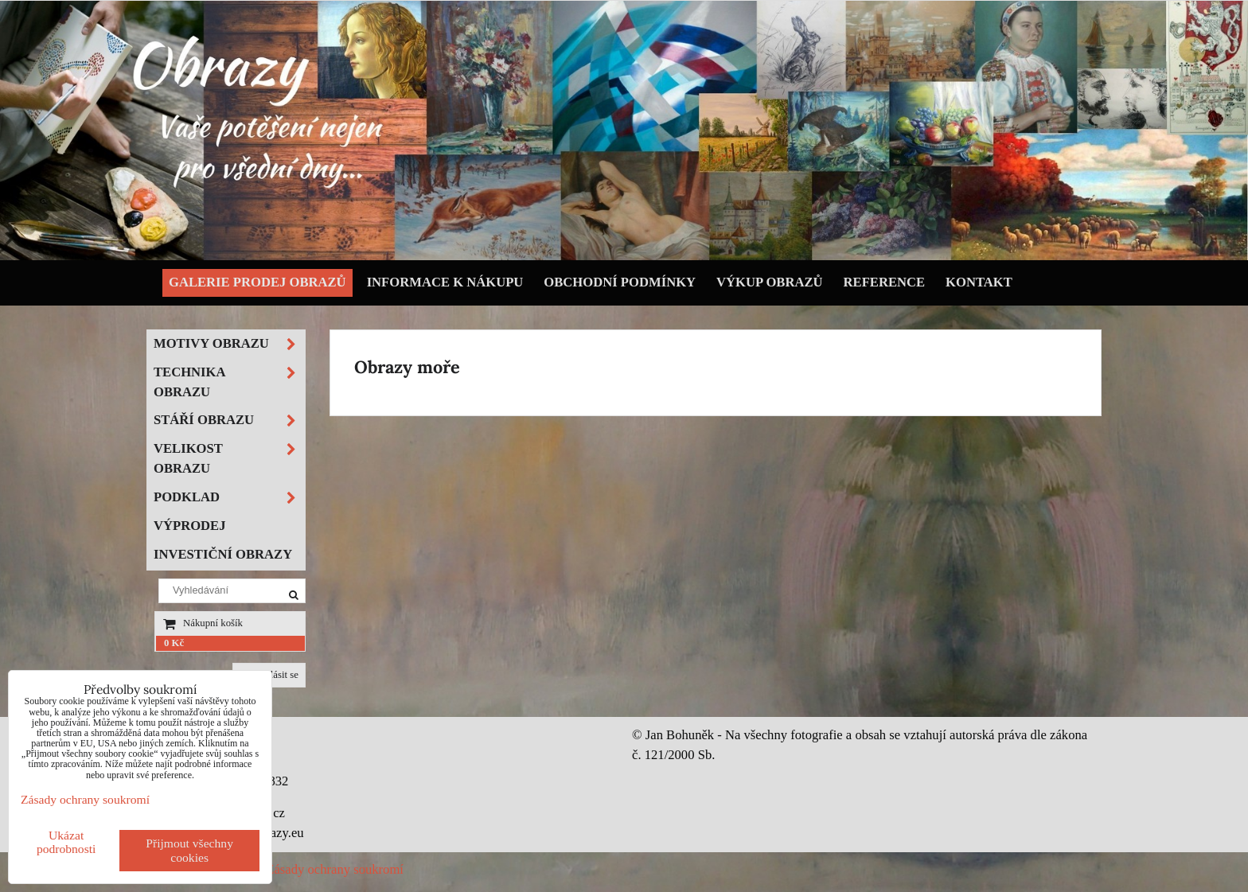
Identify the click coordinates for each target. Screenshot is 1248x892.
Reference (885, 282)
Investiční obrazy (223, 554)
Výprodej (190, 525)
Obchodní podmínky (620, 282)
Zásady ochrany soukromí (335, 869)
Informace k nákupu (445, 282)
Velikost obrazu (229, 459)
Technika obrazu (229, 383)
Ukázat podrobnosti (66, 841)
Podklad (229, 498)
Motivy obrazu (229, 344)
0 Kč (174, 643)
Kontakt (979, 282)
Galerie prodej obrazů (257, 282)
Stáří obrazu (229, 420)
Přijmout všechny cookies (189, 850)
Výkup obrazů (769, 282)
